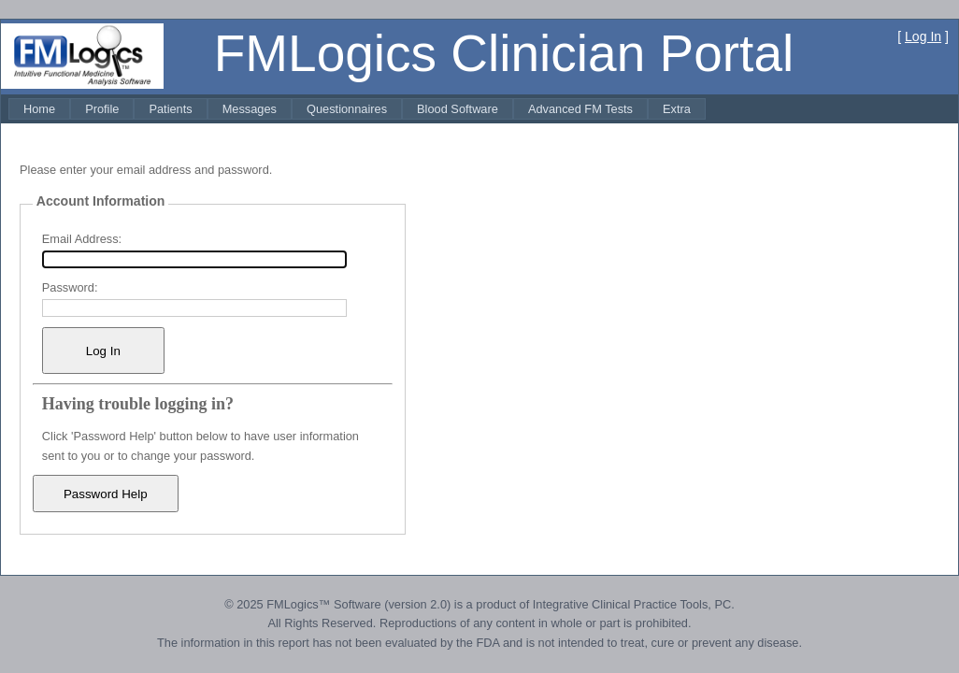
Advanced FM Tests (580, 109)
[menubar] (357, 109)
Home (39, 109)
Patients (170, 109)
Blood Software (457, 109)
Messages (249, 109)
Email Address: (82, 239)
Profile (102, 109)
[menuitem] (39, 109)
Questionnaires (347, 109)
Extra (677, 109)
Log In (923, 36)
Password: (70, 287)
